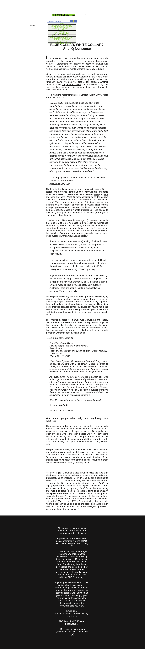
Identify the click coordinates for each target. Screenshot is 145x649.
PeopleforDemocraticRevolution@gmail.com (72, 614)
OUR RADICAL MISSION (62, 33)
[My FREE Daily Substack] (63, 15)
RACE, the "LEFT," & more (61, 39)
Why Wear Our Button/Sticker (61, 28)
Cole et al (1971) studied (60, 472)
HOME (62, 23)
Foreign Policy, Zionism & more (61, 38)
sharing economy (54, 459)
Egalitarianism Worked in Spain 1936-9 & (62, 37)
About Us (62, 31)
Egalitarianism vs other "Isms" (61, 35)
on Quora (61, 230)
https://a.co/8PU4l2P (59, 184)
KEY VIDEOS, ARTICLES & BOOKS (61, 25)
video (63, 202)
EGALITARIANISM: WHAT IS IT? (61, 34)
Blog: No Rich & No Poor (61, 32)
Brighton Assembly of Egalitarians (61, 26)
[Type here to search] (57, 21)
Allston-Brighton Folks (61, 27)
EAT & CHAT (61, 29)
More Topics (61, 40)
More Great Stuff (62, 41)
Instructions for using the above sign (72, 632)
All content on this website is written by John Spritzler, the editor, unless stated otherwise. (72, 530)
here (96, 194)
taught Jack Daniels (71, 84)
